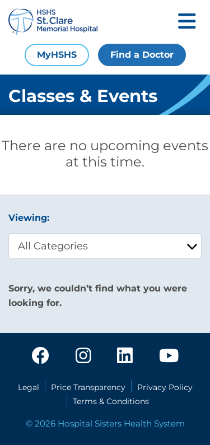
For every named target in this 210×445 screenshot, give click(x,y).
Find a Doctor (142, 54)
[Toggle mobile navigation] (187, 22)
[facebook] (40, 356)
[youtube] (169, 356)
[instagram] (83, 356)
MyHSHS (57, 54)
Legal (28, 387)
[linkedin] (125, 356)
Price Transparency (88, 387)
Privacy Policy (165, 387)
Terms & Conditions (111, 401)
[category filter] (105, 246)
